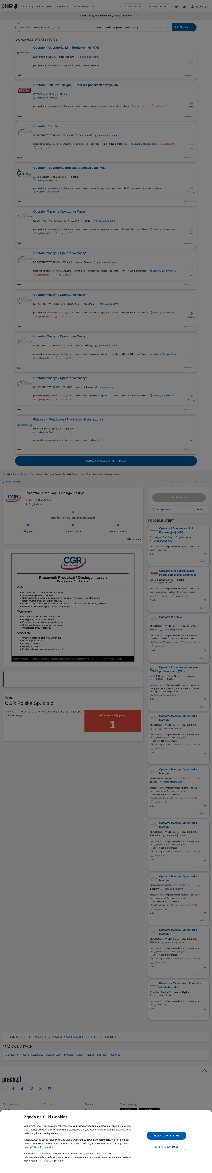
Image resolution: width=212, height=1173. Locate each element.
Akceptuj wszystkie (166, 1135)
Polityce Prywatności (42, 1147)
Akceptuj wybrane (166, 1147)
